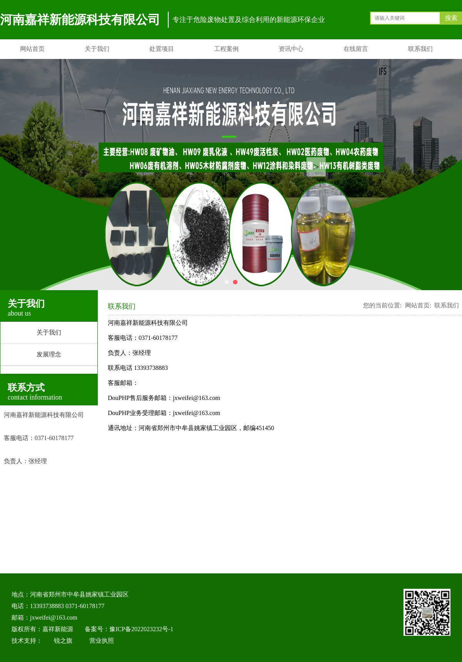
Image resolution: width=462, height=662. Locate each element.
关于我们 (97, 48)
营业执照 (101, 640)
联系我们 (420, 48)
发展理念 (49, 354)
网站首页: (418, 305)
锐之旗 (63, 640)
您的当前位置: (382, 305)
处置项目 (161, 48)
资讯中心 (291, 48)
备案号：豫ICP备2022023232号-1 (129, 629)
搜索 (451, 18)
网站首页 (32, 48)
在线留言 (355, 48)
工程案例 (226, 48)
